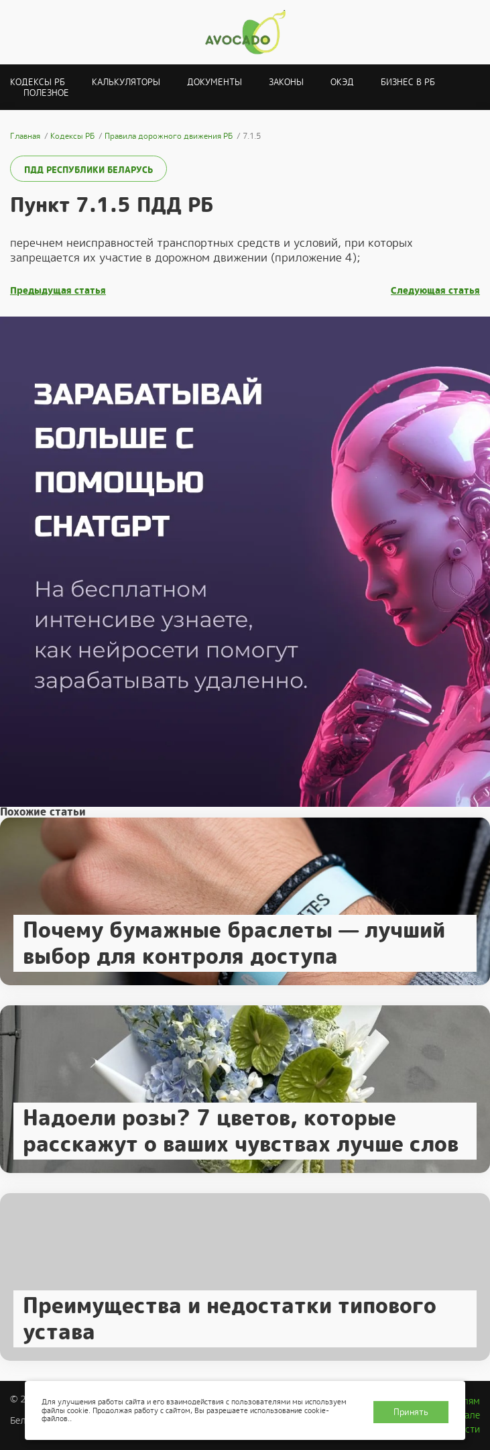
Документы (214, 82)
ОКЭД (342, 82)
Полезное (46, 93)
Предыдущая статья (58, 290)
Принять (410, 1412)
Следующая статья (435, 290)
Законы (286, 82)
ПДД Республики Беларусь (88, 170)
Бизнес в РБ (408, 82)
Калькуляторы (126, 82)
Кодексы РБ (37, 82)
